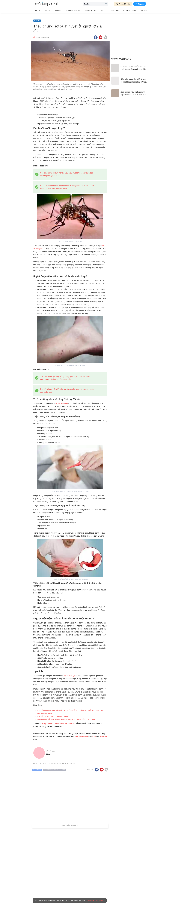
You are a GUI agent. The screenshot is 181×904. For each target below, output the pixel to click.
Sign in (140, 4)
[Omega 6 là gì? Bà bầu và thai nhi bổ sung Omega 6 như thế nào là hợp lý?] (129, 64)
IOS (94, 733)
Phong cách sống (118, 10)
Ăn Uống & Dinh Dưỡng (136, 10)
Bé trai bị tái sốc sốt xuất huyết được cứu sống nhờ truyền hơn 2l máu (66, 716)
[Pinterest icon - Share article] (100, 34)
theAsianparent (81, 733)
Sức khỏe (105, 10)
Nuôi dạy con (84, 10)
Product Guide (123, 4)
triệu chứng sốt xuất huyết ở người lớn (54, 766)
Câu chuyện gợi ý (121, 55)
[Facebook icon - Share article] (96, 34)
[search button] (106, 4)
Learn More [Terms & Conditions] (90, 900)
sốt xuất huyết (62, 400)
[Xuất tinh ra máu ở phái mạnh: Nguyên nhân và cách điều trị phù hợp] (129, 90)
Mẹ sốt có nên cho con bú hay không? (53, 713)
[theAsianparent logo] (45, 4)
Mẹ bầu (46, 10)
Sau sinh (55, 10)
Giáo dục (95, 10)
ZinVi (48, 750)
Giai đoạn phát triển (68, 10)
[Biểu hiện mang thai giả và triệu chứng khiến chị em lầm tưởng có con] (129, 77)
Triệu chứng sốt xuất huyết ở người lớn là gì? (62, 760)
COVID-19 (36, 10)
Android (103, 733)
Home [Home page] (35, 760)
